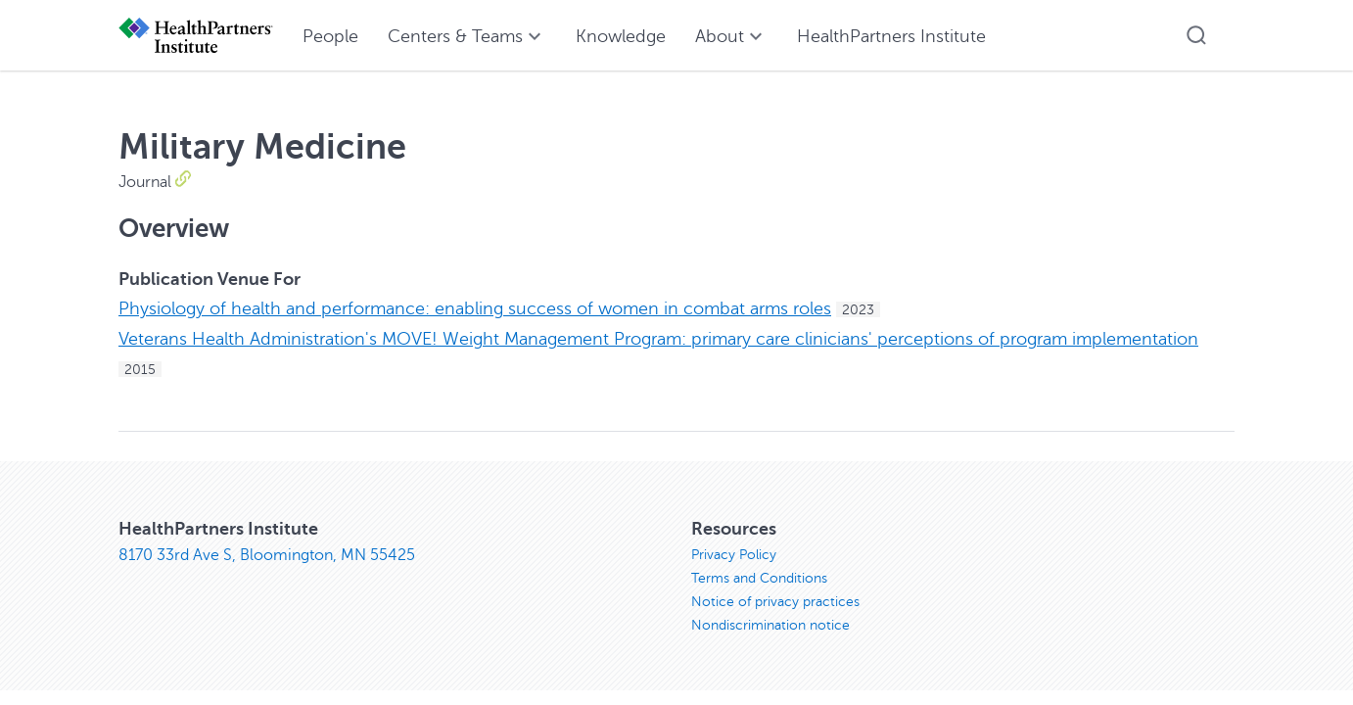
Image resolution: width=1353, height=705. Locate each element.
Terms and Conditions (759, 578)
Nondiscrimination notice (770, 625)
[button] (1196, 35)
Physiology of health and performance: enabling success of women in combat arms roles (474, 308)
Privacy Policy (733, 554)
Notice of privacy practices (775, 601)
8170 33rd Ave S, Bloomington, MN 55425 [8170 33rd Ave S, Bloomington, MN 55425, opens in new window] (266, 555)
